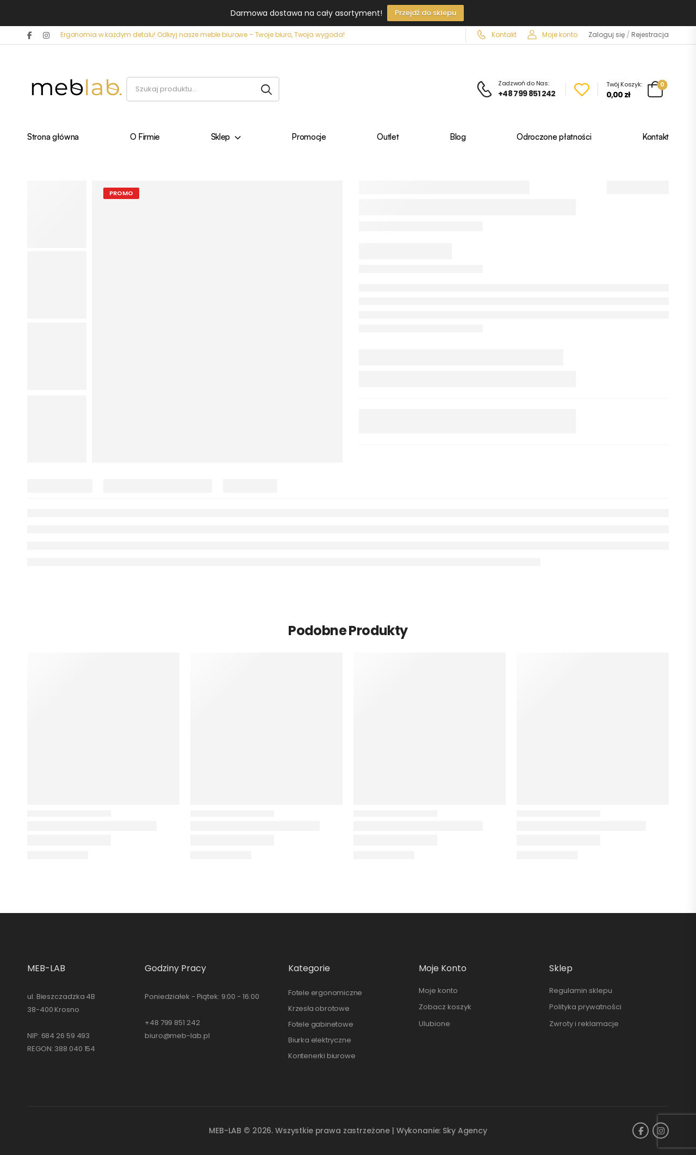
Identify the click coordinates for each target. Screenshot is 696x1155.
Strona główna (53, 138)
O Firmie (145, 138)
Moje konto (552, 34)
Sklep (221, 138)
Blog (458, 138)
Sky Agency (465, 1130)
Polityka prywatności (585, 1007)
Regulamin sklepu (580, 990)
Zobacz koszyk (445, 1007)
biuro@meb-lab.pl (177, 1035)
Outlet (388, 138)
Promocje (308, 138)
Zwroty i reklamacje (584, 1024)
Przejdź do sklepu (425, 13)
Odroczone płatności (554, 138)
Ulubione (434, 1024)
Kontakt (497, 34)
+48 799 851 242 (172, 1022)
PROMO (121, 193)
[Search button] (266, 89)
